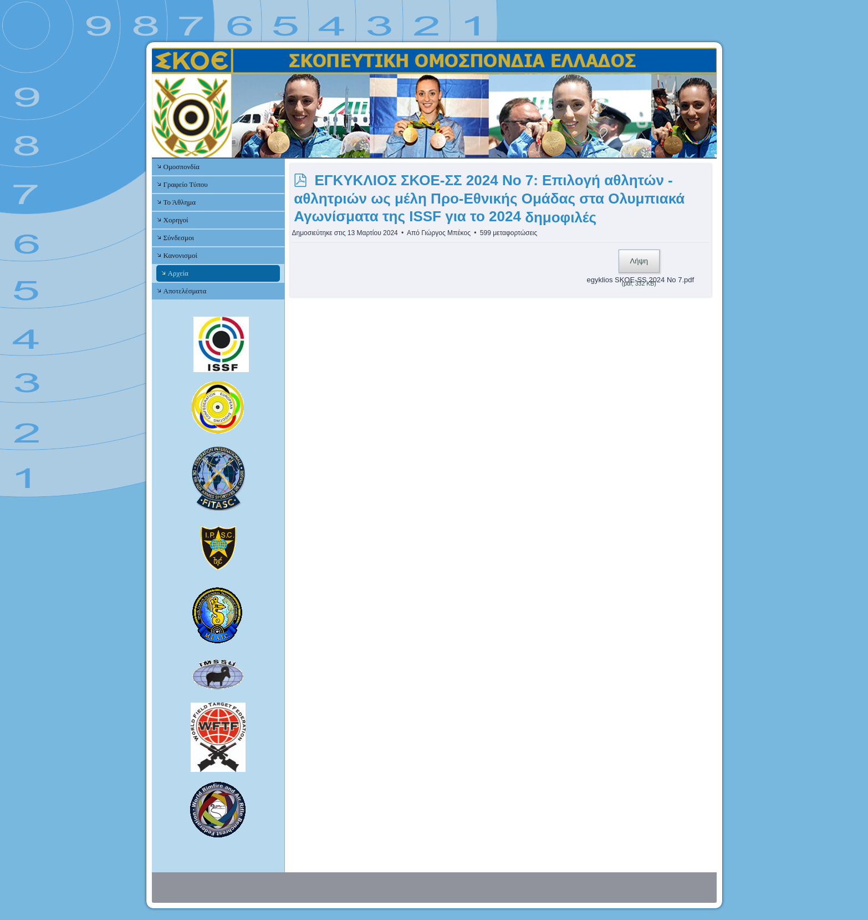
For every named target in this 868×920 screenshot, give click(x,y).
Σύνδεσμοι (179, 237)
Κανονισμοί (180, 255)
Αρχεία (178, 273)
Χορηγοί (176, 220)
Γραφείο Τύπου (186, 184)
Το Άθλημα (180, 202)
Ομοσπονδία (182, 166)
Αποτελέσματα (185, 291)
